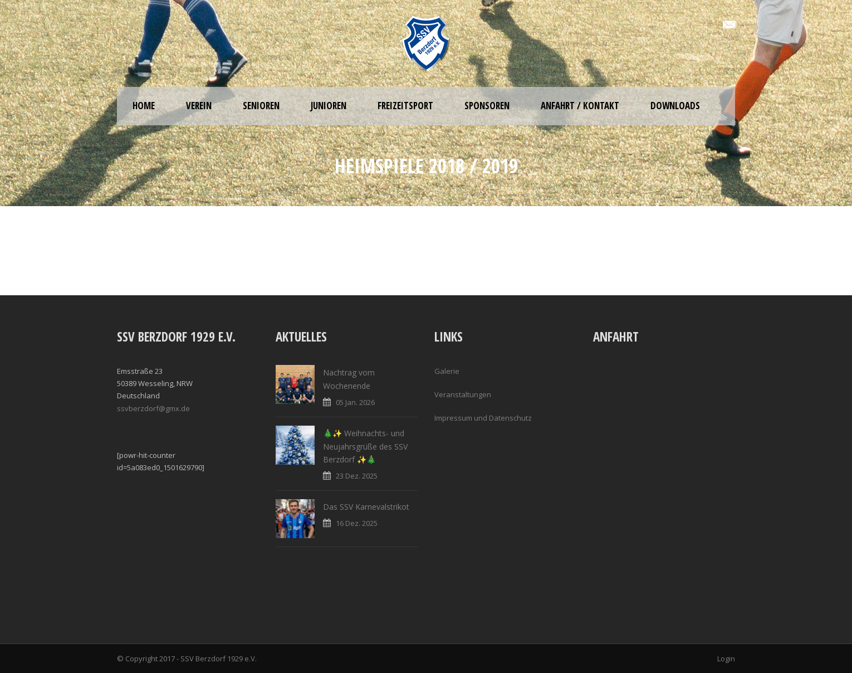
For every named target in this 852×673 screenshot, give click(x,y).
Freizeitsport (405, 105)
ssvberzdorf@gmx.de (153, 408)
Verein (199, 105)
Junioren (328, 105)
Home (144, 105)
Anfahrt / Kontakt (580, 105)
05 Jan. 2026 (355, 402)
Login (726, 659)
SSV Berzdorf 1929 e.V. (218, 659)
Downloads (675, 105)
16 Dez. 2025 (357, 523)
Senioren (261, 105)
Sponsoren (487, 105)
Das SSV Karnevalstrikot (366, 506)
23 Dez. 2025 (357, 476)
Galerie (446, 371)
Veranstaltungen (462, 394)
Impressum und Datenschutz (483, 418)
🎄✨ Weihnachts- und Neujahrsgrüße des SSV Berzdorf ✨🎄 (365, 446)
